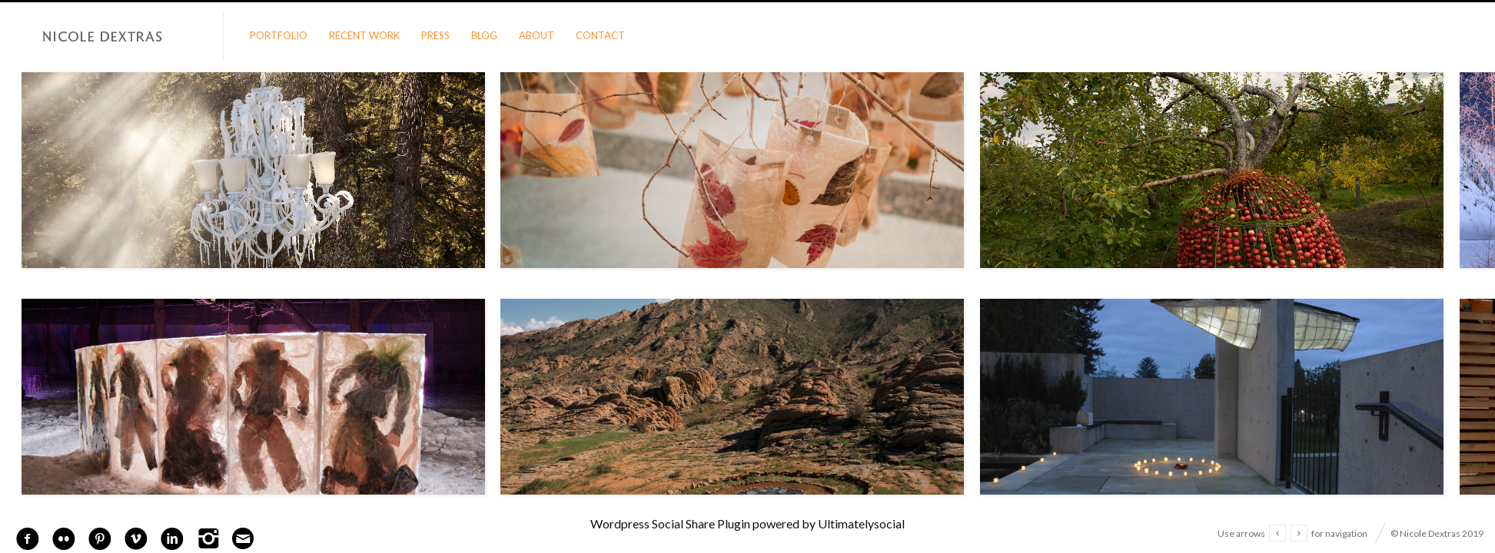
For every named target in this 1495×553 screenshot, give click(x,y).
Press (435, 35)
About (536, 35)
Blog (484, 35)
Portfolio (278, 35)
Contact (600, 35)
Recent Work (364, 35)
